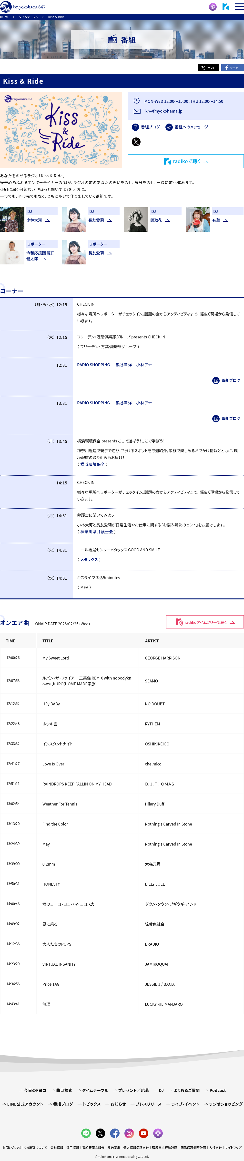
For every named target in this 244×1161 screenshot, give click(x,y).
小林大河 (34, 220)
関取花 (156, 220)
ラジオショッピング (226, 1104)
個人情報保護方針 (136, 1147)
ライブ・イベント (186, 1104)
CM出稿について (35, 1147)
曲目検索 (64, 1090)
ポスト (211, 68)
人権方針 (215, 1147)
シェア (234, 68)
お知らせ (118, 1104)
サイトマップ (233, 1147)
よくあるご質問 (187, 1090)
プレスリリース (149, 1104)
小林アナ (144, 364)
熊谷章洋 (124, 364)
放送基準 (114, 1147)
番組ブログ (150, 127)
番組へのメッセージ (191, 127)
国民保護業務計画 (193, 1147)
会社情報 (57, 1147)
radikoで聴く (187, 161)
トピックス (92, 1104)
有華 (216, 220)
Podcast (218, 1090)
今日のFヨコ (35, 1090)
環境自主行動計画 (164, 1147)
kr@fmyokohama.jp (163, 111)
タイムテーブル (95, 1090)
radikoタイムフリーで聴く (206, 622)
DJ (161, 1090)
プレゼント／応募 (133, 1090)
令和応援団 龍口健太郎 (40, 255)
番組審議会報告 (93, 1147)
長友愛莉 (96, 220)
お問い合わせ (12, 1147)
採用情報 (72, 1147)
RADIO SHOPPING (93, 364)
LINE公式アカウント (25, 1104)
